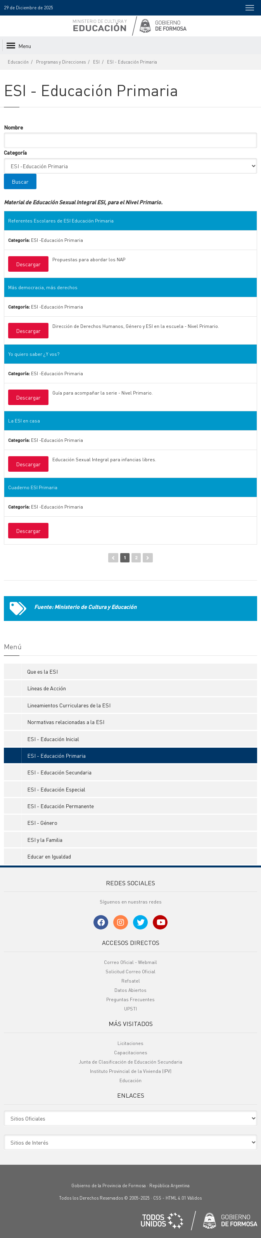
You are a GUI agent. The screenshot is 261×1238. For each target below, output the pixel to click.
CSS (157, 1198)
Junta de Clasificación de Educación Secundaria (130, 1062)
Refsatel (130, 981)
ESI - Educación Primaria (132, 62)
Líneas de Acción (46, 688)
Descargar (28, 263)
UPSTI (130, 1009)
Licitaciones (130, 1043)
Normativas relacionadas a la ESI (65, 721)
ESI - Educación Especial (56, 789)
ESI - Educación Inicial (53, 738)
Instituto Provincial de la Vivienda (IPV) (130, 1071)
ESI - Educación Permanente (60, 805)
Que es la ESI (42, 671)
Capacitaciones (130, 1052)
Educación (18, 62)
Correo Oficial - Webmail (130, 962)
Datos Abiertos (130, 990)
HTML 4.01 (176, 1198)
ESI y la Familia (44, 839)
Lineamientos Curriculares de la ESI (69, 705)
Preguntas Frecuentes (130, 999)
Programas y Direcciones (61, 62)
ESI (96, 62)
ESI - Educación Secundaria (59, 772)
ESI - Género (42, 822)
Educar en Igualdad (49, 856)
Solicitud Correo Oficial (130, 971)
